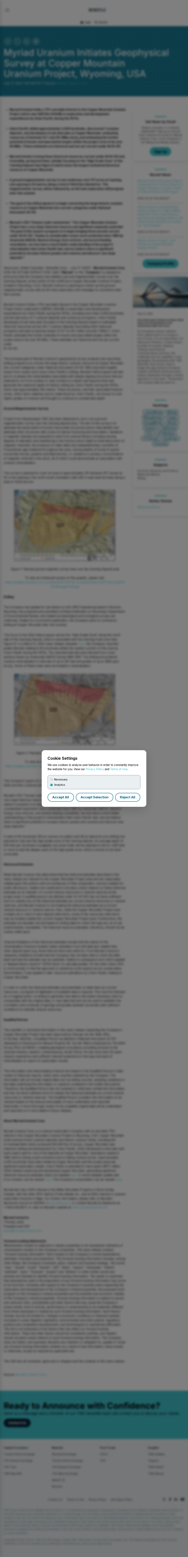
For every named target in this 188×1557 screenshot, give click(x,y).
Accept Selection (95, 797)
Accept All (60, 797)
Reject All (127, 797)
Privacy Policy (95, 769)
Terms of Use (118, 769)
